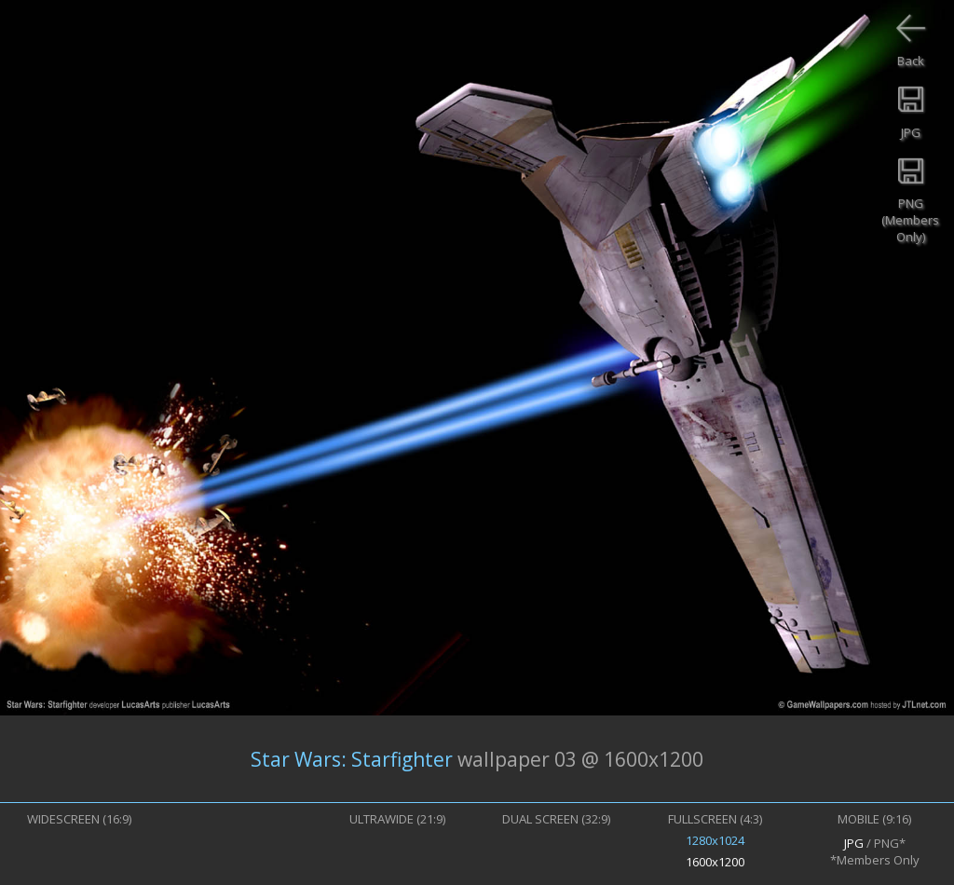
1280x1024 (715, 840)
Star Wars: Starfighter (352, 759)
